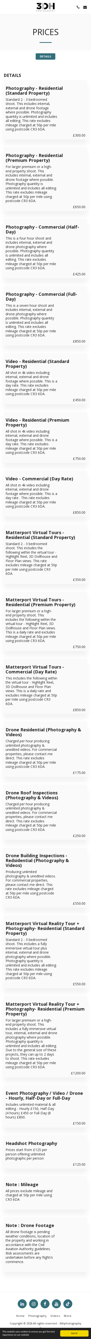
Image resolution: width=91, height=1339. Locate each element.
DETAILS (45, 56)
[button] (5, 7)
